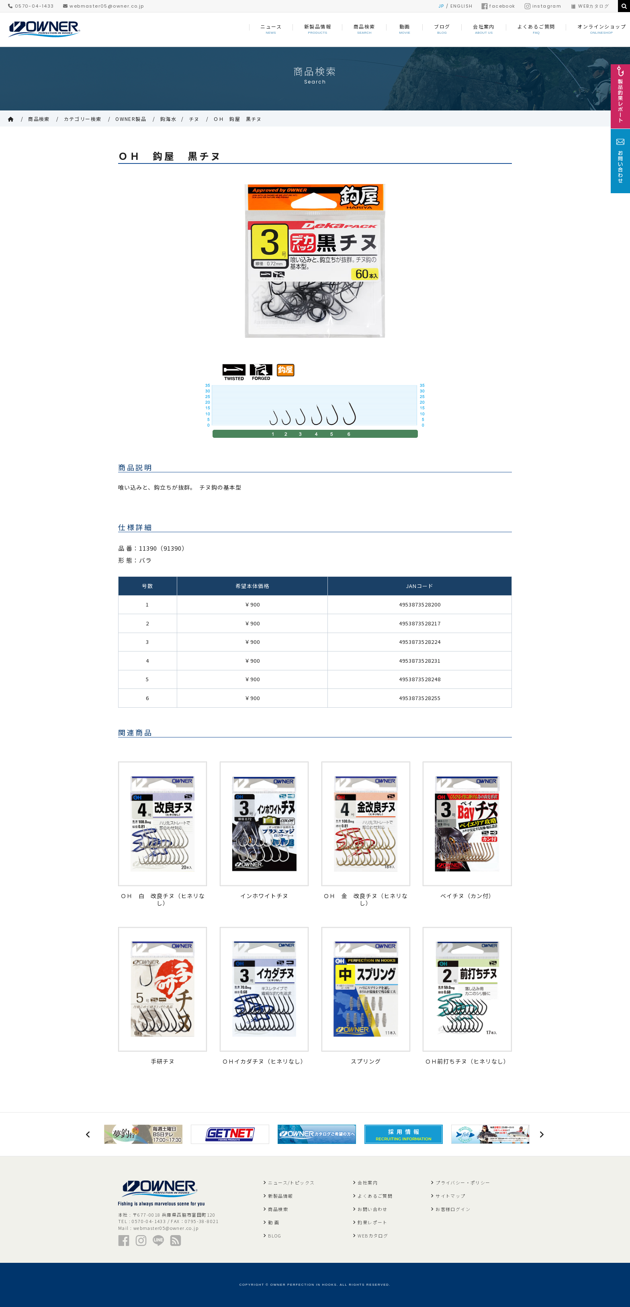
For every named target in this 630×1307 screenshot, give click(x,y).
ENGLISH (461, 6)
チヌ (194, 118)
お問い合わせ (372, 1209)
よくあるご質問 (375, 1196)
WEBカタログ (589, 6)
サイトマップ (450, 1196)
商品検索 (39, 118)
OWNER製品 (130, 118)
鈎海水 (168, 118)
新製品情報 (280, 1196)
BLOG (274, 1235)
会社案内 (368, 1182)
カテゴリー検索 (83, 118)
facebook (498, 6)
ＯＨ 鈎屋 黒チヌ (237, 118)
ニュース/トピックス (291, 1182)
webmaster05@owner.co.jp (103, 6)
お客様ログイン (453, 1209)
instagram (543, 6)
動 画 (273, 1222)
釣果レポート (372, 1222)
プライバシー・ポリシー (463, 1182)
